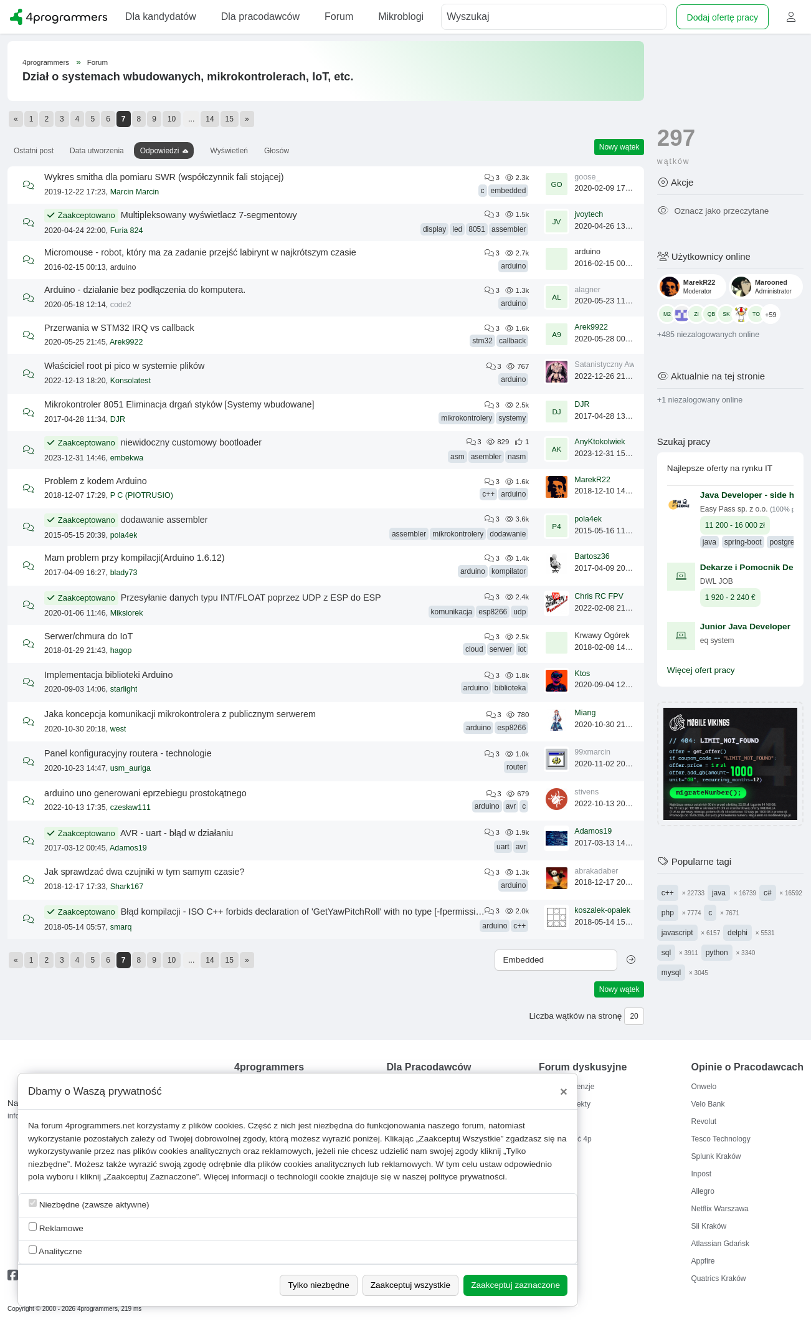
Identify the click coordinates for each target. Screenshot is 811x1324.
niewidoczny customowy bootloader (191, 442)
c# (768, 892)
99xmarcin (592, 752)
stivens (586, 792)
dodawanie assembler (164, 520)
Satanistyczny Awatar (611, 364)
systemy (512, 418)
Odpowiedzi (159, 150)
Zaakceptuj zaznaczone (515, 1285)
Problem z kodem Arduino (95, 481)
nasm (517, 456)
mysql (671, 972)
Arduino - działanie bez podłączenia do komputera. (144, 290)
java (719, 892)
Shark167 (127, 886)
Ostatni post (34, 150)
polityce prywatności (467, 1176)
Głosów (276, 150)
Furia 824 (126, 230)
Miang (584, 712)
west (118, 729)
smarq (121, 927)
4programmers (45, 62)
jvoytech (588, 214)
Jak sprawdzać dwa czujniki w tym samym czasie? (144, 872)
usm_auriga (130, 768)
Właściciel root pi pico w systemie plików (124, 366)
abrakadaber (596, 871)
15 (229, 119)
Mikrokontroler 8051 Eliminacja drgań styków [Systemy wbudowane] (179, 404)
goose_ (587, 177)
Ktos (582, 673)
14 (210, 119)
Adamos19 (128, 848)
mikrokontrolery (466, 418)
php (668, 912)
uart (503, 846)
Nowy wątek (619, 147)
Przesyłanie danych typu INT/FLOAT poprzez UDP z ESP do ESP (251, 597)
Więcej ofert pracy (701, 670)
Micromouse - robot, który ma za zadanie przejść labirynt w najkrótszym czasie (200, 252)
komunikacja (452, 611)
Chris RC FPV (598, 596)
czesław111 (130, 807)
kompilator (508, 571)
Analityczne (55, 1250)
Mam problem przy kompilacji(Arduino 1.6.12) (134, 558)
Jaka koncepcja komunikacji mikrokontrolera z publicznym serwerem (180, 714)
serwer (501, 649)
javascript (677, 932)
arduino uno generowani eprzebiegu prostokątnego (145, 793)
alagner (587, 289)
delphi (737, 932)
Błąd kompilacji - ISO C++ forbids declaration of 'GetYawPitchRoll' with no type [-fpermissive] (304, 912)
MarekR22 (592, 479)
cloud (474, 649)
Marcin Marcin (134, 192)
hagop (121, 650)
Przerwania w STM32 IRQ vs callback (119, 328)
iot (522, 649)
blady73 (124, 572)
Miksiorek (126, 613)
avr (511, 806)
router (516, 767)
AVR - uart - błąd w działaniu (176, 833)
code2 (120, 304)
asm (457, 456)
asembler (486, 456)
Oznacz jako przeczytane (713, 211)
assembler (508, 229)
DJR (117, 419)
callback (512, 340)
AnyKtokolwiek (599, 441)
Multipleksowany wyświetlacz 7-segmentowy (209, 215)
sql (666, 952)
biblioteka (510, 687)
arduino (513, 266)
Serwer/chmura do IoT (88, 636)
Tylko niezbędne (318, 1285)
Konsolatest (130, 380)
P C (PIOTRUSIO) (141, 495)
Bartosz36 (591, 556)
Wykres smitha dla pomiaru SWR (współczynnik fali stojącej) (164, 177)
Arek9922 (126, 342)
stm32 (482, 340)
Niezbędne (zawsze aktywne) (89, 1204)
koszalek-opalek (602, 910)
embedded (508, 190)
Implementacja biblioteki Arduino (108, 675)
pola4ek (124, 535)
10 (172, 119)
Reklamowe (56, 1227)
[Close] (563, 1091)
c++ (488, 494)
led (457, 229)
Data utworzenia (97, 150)
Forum (97, 62)
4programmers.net (100, 1125)
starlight (124, 689)
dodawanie (508, 534)
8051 (476, 229)
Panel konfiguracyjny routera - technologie (128, 753)
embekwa (127, 458)
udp (519, 611)
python (717, 952)
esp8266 (492, 611)
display (434, 229)
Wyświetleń (229, 150)
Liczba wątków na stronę (575, 1016)
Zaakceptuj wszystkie (410, 1285)
